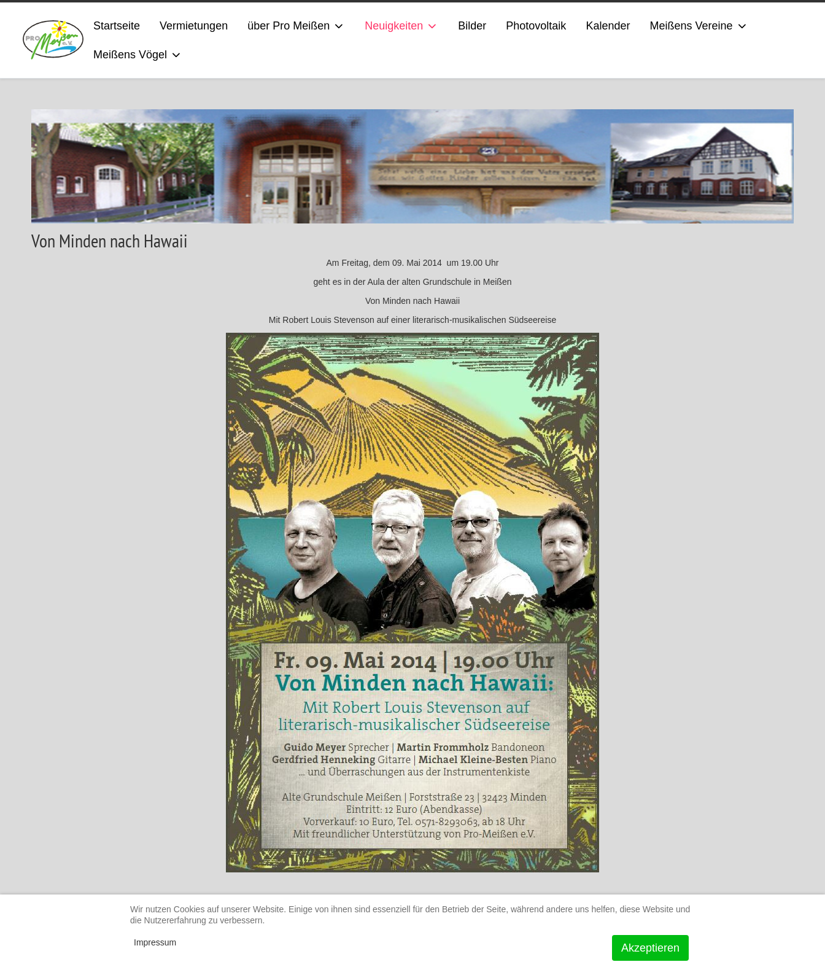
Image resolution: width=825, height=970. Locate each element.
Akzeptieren (650, 948)
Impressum (155, 942)
